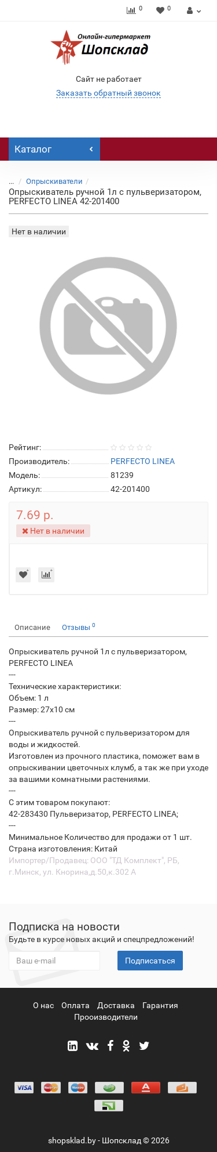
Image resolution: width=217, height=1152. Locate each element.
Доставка (116, 1005)
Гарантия (160, 1005)
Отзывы (78, 627)
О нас (43, 1005)
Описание (32, 627)
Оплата (75, 1005)
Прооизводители (106, 1016)
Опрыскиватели (54, 181)
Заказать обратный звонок (108, 92)
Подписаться (150, 960)
